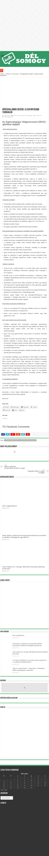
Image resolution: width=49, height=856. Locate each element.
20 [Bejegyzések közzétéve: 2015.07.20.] (4, 785)
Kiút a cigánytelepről (9, 506)
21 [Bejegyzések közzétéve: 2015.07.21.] (11, 785)
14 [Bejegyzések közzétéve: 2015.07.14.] (11, 783)
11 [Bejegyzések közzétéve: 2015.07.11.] (38, 780)
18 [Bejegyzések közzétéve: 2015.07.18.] (38, 783)
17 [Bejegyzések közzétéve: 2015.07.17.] (31, 783)
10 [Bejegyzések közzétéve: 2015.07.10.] (31, 780)
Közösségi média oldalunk (9, 698)
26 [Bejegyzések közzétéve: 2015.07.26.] (45, 785)
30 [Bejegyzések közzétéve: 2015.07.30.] (24, 788)
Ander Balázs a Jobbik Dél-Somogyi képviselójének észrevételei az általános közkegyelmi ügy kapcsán (24, 536)
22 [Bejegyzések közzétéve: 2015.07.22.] (17, 785)
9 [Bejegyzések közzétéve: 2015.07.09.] (24, 780)
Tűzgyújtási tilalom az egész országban (34, 471)
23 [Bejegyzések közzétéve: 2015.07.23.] (24, 785)
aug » (5, 790)
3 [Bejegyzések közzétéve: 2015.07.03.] (31, 778)
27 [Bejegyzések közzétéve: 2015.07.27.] (4, 788)
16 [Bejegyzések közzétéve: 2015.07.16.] (24, 783)
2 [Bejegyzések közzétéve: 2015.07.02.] (24, 778)
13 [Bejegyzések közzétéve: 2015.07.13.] (4, 783)
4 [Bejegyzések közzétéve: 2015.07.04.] (38, 778)
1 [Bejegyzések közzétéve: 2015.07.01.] (17, 778)
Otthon (2, 74)
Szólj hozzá (38, 115)
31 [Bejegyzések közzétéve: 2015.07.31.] (31, 788)
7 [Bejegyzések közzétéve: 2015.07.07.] (10, 780)
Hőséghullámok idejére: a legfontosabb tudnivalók (20, 440)
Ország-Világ (28, 115)
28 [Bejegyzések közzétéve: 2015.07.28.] (11, 788)
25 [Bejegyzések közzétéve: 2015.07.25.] (38, 785)
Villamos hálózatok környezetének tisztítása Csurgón (14, 466)
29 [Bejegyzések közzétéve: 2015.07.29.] (17, 788)
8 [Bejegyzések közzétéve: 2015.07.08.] (17, 780)
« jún (2, 790)
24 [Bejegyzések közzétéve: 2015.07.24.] (31, 785)
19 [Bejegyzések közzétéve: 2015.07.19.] (45, 783)
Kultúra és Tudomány (12, 74)
